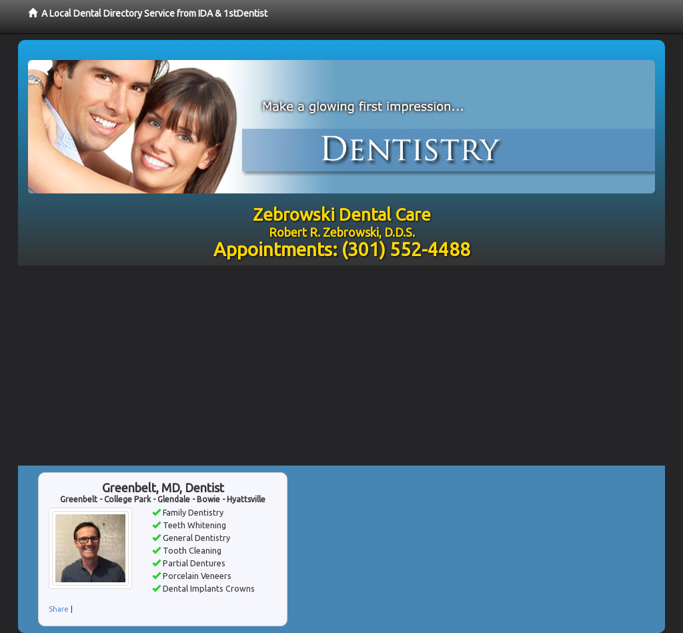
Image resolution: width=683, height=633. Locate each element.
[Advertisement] (341, 365)
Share (59, 609)
